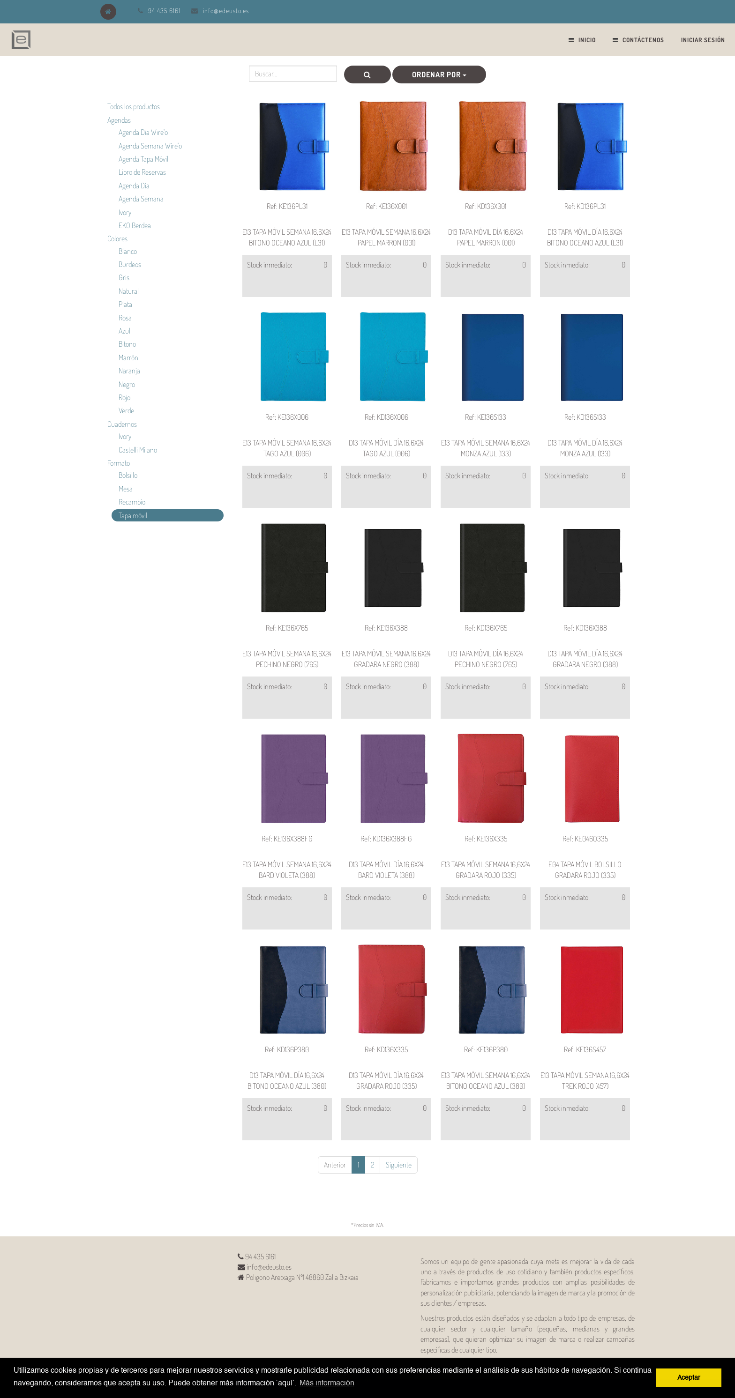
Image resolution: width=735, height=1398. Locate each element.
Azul (124, 330)
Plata (125, 304)
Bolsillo (128, 475)
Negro (127, 384)
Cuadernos (122, 424)
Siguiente (399, 1164)
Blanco (128, 251)
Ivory (125, 212)
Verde (126, 410)
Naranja (129, 370)
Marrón (128, 357)
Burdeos (130, 264)
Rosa (125, 317)
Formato (118, 463)
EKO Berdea (135, 225)
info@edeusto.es (226, 11)
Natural (129, 291)
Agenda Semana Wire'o (150, 145)
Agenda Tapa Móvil (143, 159)
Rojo (124, 397)
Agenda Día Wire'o (143, 132)
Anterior (335, 1164)
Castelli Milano (138, 449)
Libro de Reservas (142, 172)
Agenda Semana (141, 198)
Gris (124, 277)
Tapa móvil (133, 515)
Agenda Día (134, 185)
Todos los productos (133, 106)
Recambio (132, 501)
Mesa (126, 488)
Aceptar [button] (688, 1378)
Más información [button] (327, 1383)
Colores (117, 238)
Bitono (127, 344)
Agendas (119, 120)
